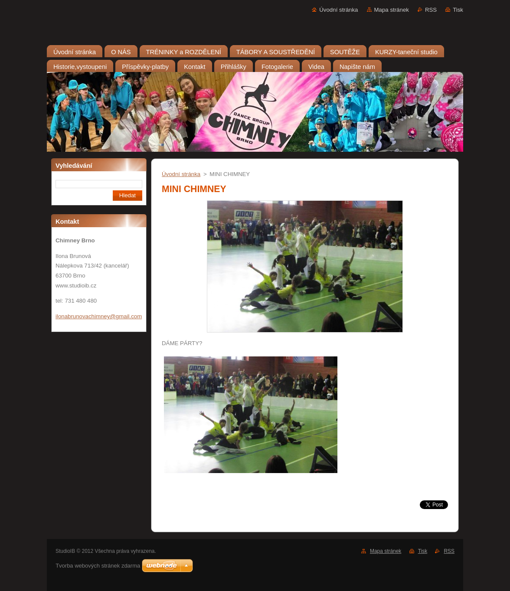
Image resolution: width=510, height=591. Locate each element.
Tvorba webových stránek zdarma (98, 565)
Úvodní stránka (338, 10)
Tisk (458, 10)
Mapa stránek (391, 10)
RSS (431, 10)
